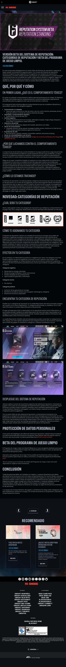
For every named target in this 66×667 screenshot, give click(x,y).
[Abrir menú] (2, 8)
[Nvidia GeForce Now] (33, 621)
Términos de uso (9, 139)
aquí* (4, 458)
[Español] (33, 649)
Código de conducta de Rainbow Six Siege (45, 137)
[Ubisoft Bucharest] (22, 599)
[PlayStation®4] (45, 601)
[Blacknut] (33, 623)
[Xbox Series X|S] (45, 595)
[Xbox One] (45, 597)
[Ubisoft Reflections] (22, 605)
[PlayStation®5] (45, 599)
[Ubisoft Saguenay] (22, 607)
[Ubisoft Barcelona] (22, 595)
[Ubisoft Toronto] (22, 611)
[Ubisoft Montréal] (22, 594)
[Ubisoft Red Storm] (22, 603)
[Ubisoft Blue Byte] (22, 597)
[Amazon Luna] (45, 605)
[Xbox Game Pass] (45, 594)
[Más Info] (13, 558)
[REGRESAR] (33, 511)
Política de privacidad (45, 437)
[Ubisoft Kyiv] (22, 601)
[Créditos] (22, 613)
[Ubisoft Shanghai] (22, 609)
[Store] (33, 663)
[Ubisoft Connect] (33, 666)
